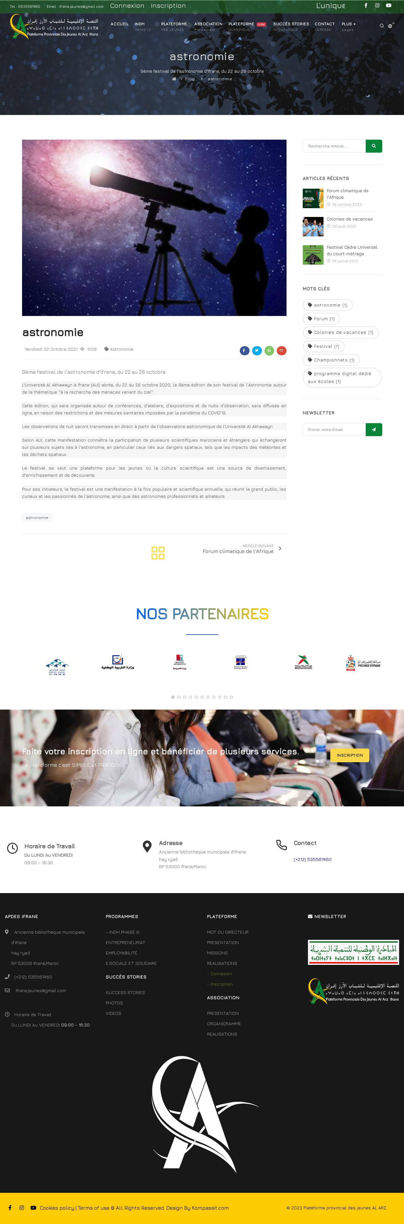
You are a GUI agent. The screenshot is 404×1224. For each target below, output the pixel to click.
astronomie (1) (328, 305)
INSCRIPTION (350, 755)
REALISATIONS (222, 963)
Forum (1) (321, 318)
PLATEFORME (174, 25)
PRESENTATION (223, 942)
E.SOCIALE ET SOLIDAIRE (131, 963)
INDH (140, 25)
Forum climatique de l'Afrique (348, 194)
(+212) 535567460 (313, 859)
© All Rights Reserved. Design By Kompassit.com (170, 1208)
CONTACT (325, 25)
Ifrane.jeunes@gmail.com (41, 990)
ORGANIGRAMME (224, 1023)
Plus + (349, 25)
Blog (190, 78)
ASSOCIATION (208, 25)
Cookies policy (57, 1208)
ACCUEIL (120, 23)
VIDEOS (113, 1013)
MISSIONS (217, 952)
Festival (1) (323, 346)
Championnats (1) (331, 359)
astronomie (220, 78)
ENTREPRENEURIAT (125, 942)
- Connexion (219, 973)
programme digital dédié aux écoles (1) (340, 377)
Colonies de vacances (350, 218)
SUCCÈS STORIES (291, 25)
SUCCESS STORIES (125, 992)
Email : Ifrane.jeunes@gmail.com (75, 6)
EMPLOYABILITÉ (121, 952)
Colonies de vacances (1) (340, 332)
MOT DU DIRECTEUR (228, 932)
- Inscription (220, 984)
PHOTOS (114, 1002)
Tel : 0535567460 (25, 6)
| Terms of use (92, 1208)
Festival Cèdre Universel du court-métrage (352, 250)
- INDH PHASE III (122, 932)
